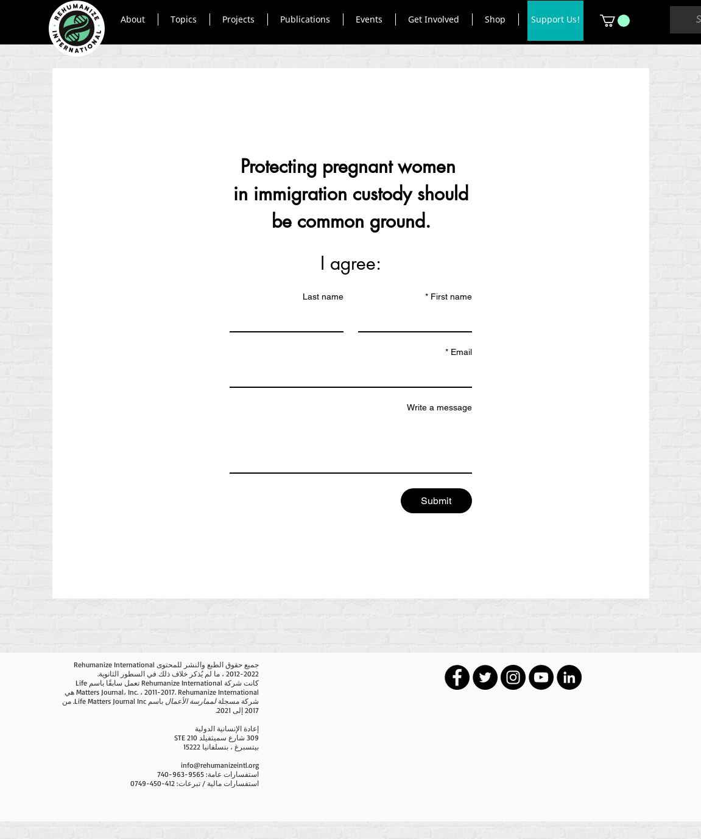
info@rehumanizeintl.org (220, 765)
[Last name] (290, 319)
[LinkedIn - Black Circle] (569, 677)
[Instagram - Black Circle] (513, 677)
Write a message (439, 407)
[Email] (354, 374)
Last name (323, 296)
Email (458, 352)
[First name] (418, 319)
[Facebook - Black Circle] (457, 677)
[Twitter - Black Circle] (485, 677)
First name (448, 297)
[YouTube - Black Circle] (541, 677)
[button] (133, 19)
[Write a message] (351, 445)
